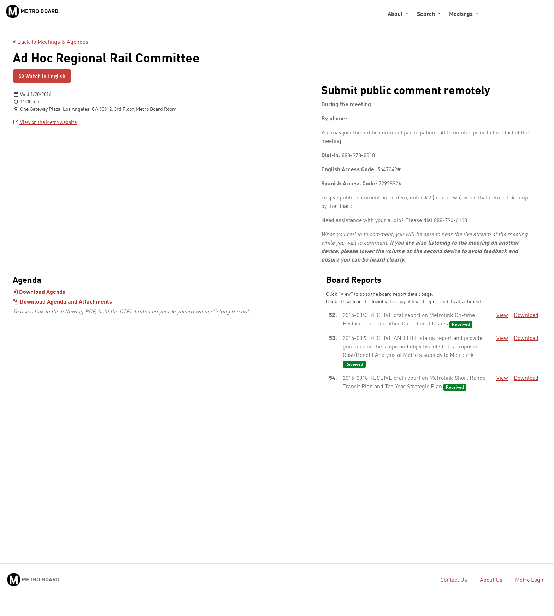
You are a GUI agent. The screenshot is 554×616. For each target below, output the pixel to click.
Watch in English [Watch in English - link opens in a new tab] (42, 75)
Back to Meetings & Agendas (50, 42)
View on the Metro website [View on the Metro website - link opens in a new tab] (45, 122)
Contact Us (453, 580)
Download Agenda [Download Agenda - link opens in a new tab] (39, 292)
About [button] (396, 14)
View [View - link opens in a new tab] (502, 315)
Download (526, 315)
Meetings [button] (461, 14)
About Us (491, 580)
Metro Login (530, 580)
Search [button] (426, 14)
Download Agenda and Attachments (62, 302)
